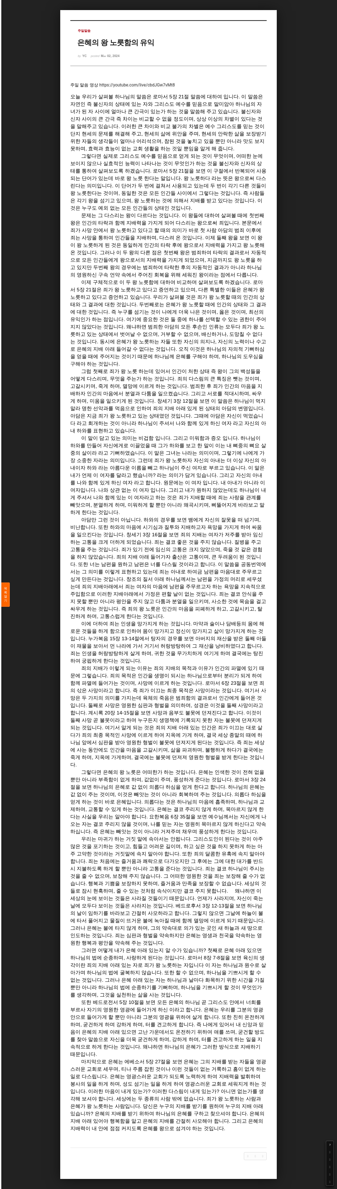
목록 (5, 595)
